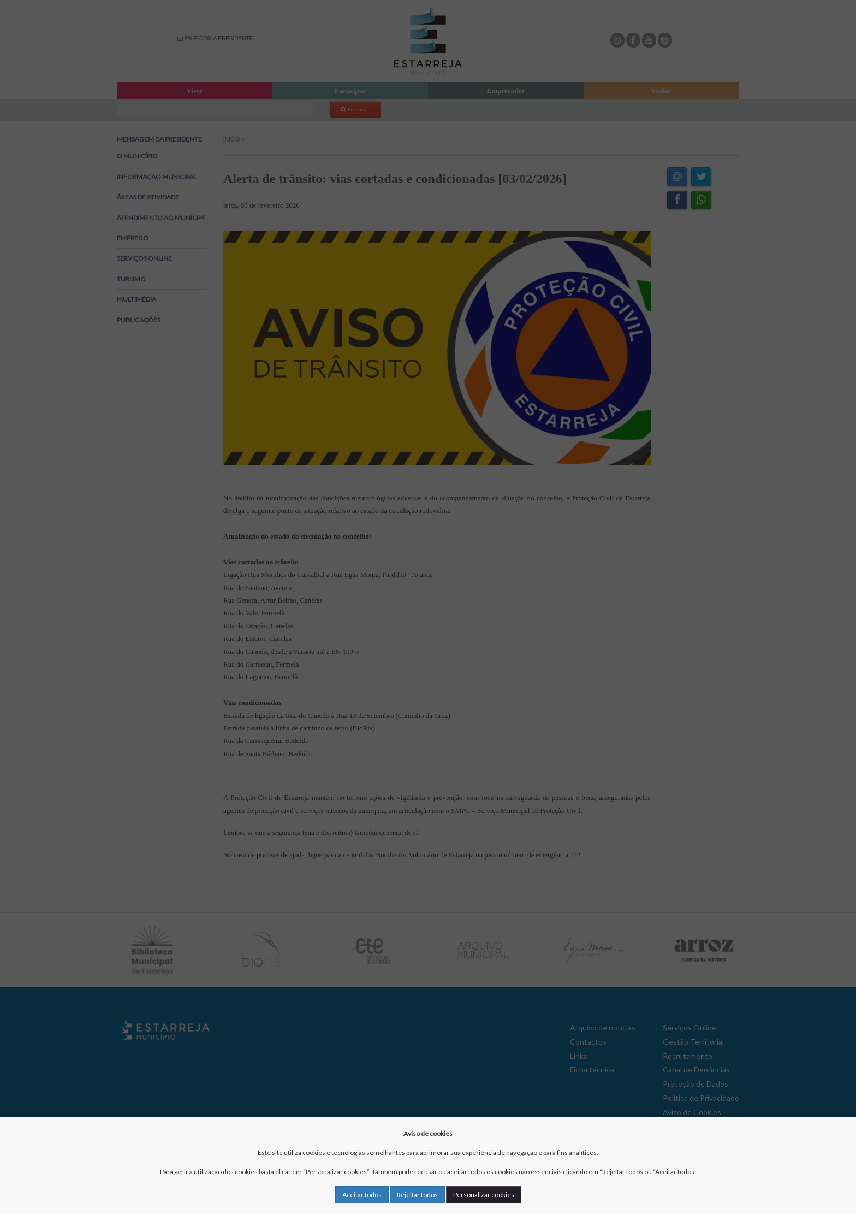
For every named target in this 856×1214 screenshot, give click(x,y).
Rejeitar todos (417, 1195)
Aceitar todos (362, 1195)
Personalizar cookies (483, 1195)
